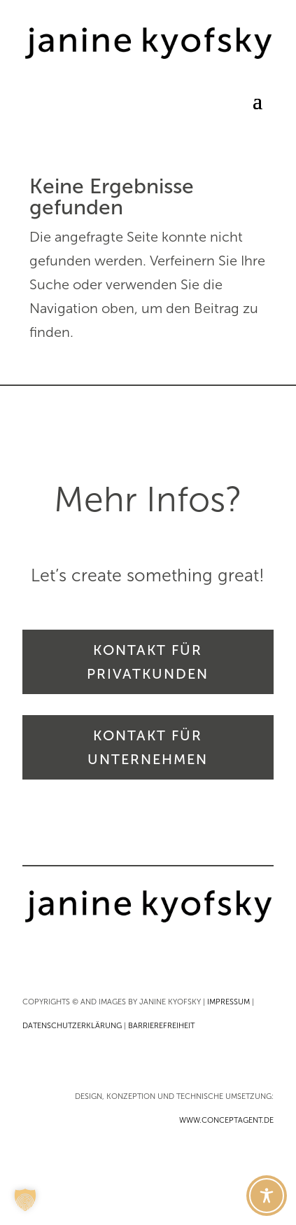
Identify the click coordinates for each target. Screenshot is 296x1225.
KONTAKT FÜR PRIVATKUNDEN (148, 662)
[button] (25, 1200)
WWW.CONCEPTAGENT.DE (226, 1120)
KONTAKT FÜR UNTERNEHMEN (147, 747)
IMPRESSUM (228, 1001)
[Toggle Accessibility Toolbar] (267, 1195)
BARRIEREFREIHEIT (161, 1025)
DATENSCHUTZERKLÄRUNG (72, 1025)
